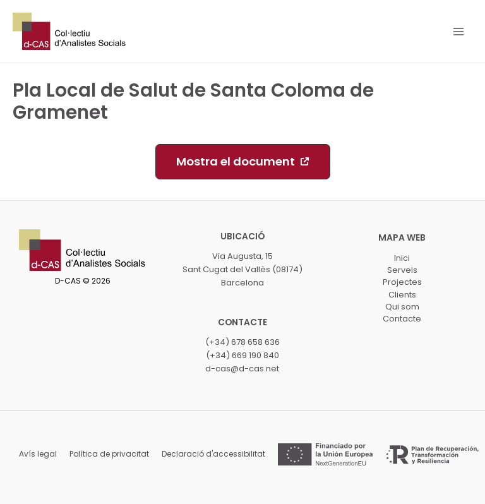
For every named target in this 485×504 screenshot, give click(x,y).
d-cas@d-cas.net (242, 369)
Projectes (402, 282)
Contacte (402, 318)
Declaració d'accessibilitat (213, 453)
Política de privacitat (109, 453)
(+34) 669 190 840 (242, 355)
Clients (402, 294)
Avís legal (38, 453)
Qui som (402, 306)
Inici (402, 258)
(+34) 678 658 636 (242, 342)
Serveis (402, 270)
